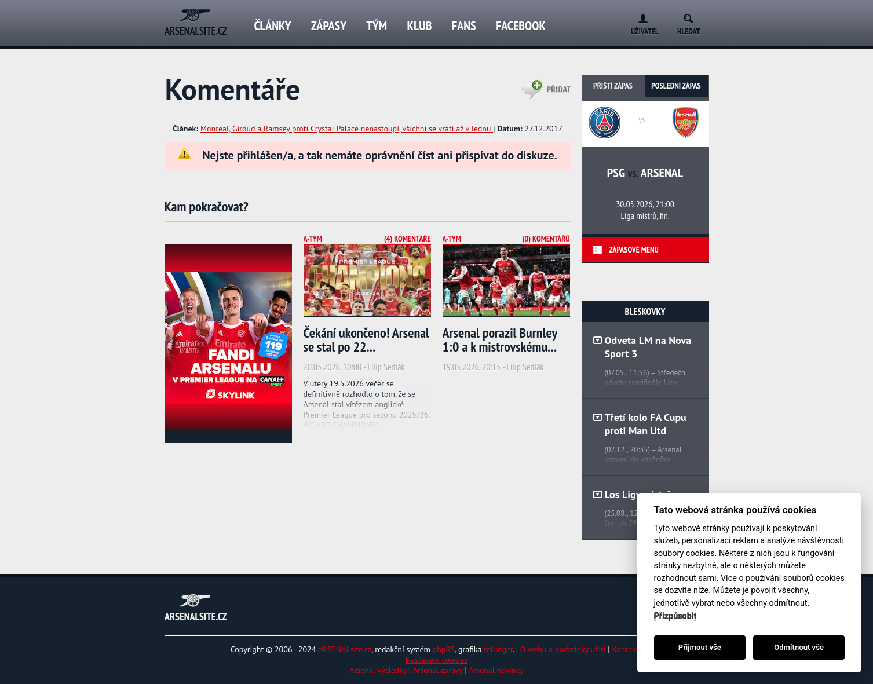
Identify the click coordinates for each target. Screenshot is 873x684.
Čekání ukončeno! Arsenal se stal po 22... (366, 340)
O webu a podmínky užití (563, 649)
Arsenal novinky (496, 670)
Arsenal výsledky (378, 670)
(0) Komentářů (546, 238)
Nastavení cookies (436, 659)
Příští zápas (613, 86)
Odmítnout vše (799, 647)
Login (640, 16)
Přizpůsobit (675, 616)
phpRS (444, 649)
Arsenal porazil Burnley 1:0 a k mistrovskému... (500, 340)
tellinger (498, 649)
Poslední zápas (675, 86)
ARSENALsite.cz (345, 649)
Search (692, 16)
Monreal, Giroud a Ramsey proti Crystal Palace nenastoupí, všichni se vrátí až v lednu (346, 128)
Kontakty (627, 649)
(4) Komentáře (407, 238)
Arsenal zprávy (437, 670)
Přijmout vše (699, 647)
